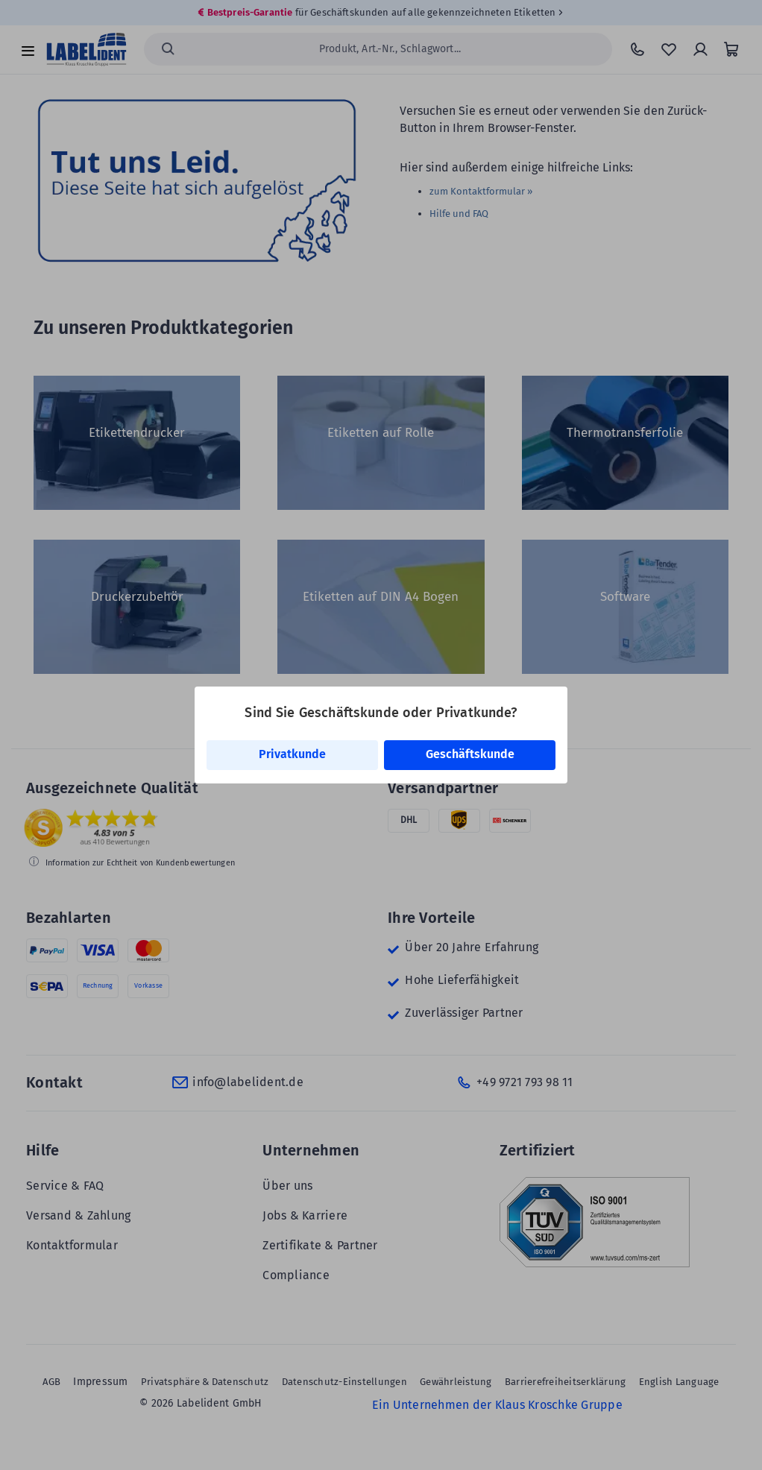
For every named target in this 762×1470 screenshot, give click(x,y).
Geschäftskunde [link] (470, 754)
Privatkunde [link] (292, 754)
